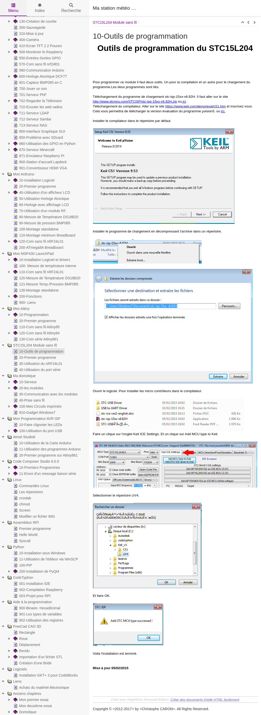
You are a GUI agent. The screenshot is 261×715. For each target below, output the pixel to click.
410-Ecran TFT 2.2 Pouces (37, 46)
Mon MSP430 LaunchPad (30, 254)
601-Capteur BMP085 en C (37, 82)
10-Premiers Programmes (36, 467)
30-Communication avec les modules (45, 394)
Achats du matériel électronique (40, 687)
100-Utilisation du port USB (37, 431)
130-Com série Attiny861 (35, 339)
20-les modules (27, 388)
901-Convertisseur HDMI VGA (39, 168)
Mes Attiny (18, 309)
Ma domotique (21, 376)
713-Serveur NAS (29, 125)
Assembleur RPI (22, 522)
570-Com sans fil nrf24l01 (36, 64)
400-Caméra (25, 40)
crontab (21, 498)
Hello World (24, 535)
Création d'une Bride (31, 663)
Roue (20, 639)
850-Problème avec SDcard (37, 137)
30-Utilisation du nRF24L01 (37, 364)
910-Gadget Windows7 (33, 412)
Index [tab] (40, 8)
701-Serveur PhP (29, 95)
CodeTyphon (19, 577)
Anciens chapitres (23, 694)
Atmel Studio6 (20, 437)
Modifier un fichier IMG (33, 516)
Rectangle (23, 632)
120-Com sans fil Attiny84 (36, 333)
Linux (13, 480)
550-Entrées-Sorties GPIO (36, 58)
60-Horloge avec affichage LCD (40, 205)
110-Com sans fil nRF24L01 (37, 272)
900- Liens (24, 302)
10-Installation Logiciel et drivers (41, 260)
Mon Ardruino (20, 174)
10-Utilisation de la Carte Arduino (41, 443)
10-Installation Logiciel (33, 180)
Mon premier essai (30, 700)
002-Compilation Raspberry (37, 590)
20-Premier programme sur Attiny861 (45, 455)
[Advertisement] (197, 7)
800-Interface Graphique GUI (38, 131)
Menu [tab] (13, 8)
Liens (13, 681)
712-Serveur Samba (31, 119)
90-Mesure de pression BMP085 (41, 223)
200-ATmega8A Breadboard (37, 247)
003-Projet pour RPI (31, 596)
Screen (21, 510)
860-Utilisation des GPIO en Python (43, 144)
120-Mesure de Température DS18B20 (46, 278)
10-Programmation (30, 315)
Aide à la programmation (29, 602)
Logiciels (16, 669)
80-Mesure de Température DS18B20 (45, 217)
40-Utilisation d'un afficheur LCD (41, 192)
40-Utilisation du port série (36, 370)
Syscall (21, 541)
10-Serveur (24, 382)
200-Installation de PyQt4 (35, 571)
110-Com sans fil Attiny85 (36, 327)
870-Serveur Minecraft (33, 150)
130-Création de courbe (34, 21)
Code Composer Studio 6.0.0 (32, 461)
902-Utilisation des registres (37, 620)
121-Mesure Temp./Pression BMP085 (45, 284)
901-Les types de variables (37, 614)
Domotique (24, 712)
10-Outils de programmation (37, 351)
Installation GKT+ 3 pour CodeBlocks (45, 675)
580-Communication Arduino (38, 70)
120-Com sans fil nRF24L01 (37, 241)
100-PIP (22, 565)
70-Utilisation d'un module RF (39, 211)
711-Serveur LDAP (30, 113)
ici (184, 101)
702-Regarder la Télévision (37, 101)
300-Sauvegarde (29, 27)
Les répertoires (27, 492)
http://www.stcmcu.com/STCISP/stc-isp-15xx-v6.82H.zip (135, 101)
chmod (21, 504)
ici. (223, 111)
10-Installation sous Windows (38, 553)
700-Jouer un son (29, 89)
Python (15, 547)
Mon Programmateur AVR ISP (33, 419)
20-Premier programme (34, 186)
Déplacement (26, 645)
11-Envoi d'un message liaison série (44, 474)
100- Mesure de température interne (44, 266)
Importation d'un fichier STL (37, 657)
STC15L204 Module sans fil (31, 345)
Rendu (21, 651)
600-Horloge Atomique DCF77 (39, 76)
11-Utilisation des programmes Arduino (46, 449)
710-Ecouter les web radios (37, 107)
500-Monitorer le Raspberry (37, 52)
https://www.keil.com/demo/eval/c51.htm (195, 106)
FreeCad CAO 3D (23, 626)
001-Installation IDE (31, 584)
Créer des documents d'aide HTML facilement (204, 700)
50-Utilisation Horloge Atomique (40, 199)
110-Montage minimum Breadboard (43, 235)
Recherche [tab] (71, 8)
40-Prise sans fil (28, 400)
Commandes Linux (30, 486)
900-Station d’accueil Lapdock (39, 162)
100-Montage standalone (35, 229)
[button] (243, 22)
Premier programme (31, 529)
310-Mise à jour (28, 34)
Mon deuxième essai (32, 706)
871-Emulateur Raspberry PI (38, 156)
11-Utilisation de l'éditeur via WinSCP (45, 559)
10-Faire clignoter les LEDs (37, 425)
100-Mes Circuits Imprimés (36, 406)
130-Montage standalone (35, 290)
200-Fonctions (27, 296)
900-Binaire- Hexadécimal (36, 608)
